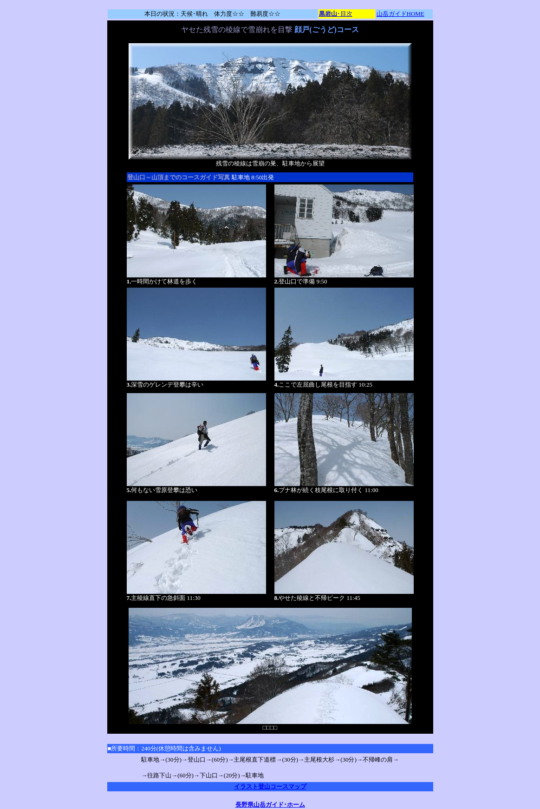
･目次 (335, 13)
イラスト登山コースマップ (270, 786)
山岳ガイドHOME (400, 13)
